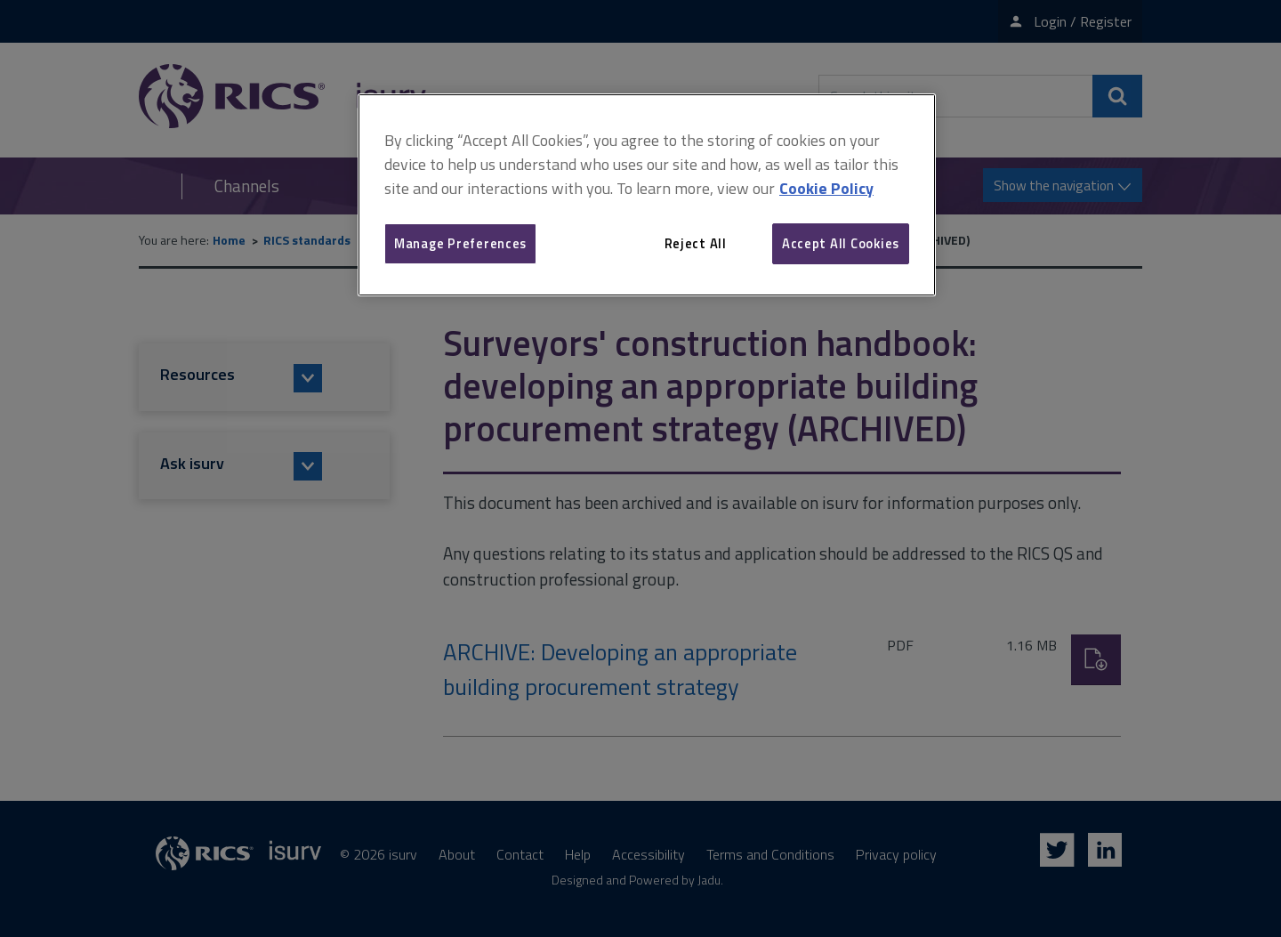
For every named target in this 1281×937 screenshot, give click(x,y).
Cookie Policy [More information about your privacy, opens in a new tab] (826, 188)
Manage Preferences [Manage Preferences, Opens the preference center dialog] (460, 243)
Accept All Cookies (840, 243)
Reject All (696, 243)
